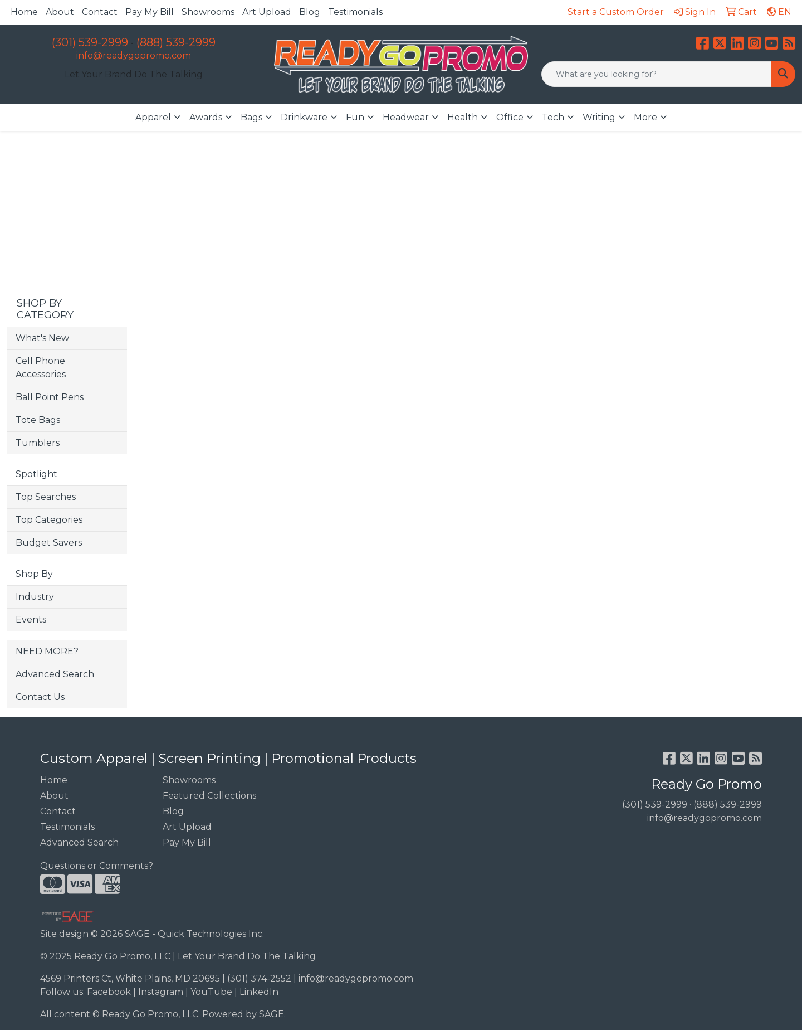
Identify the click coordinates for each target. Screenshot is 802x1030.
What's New (42, 338)
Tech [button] (553, 117)
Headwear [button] (406, 117)
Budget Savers (49, 542)
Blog (309, 12)
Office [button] (510, 117)
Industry (35, 596)
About (60, 12)
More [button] (645, 117)
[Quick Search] (656, 74)
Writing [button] (599, 117)
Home (24, 12)
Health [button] (462, 117)
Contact (100, 12)
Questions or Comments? (96, 866)
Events (31, 619)
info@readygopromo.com (133, 55)
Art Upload (266, 12)
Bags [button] (251, 117)
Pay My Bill (149, 12)
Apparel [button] (153, 117)
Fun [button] (355, 117)
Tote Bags (38, 420)
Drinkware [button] (304, 117)
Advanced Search (55, 674)
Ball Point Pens (50, 397)
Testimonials (355, 12)
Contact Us (40, 697)
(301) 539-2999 (90, 42)
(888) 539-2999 (176, 42)
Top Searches (46, 497)
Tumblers (38, 443)
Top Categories (49, 519)
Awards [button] (205, 117)
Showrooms (208, 12)
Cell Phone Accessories (41, 368)
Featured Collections (209, 795)
